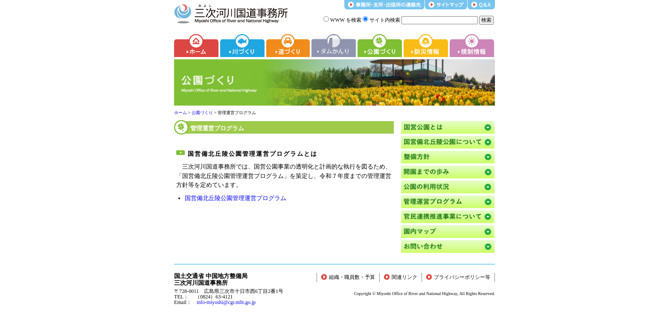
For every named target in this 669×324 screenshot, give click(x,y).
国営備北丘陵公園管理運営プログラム (235, 198)
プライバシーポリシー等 (458, 277)
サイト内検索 (381, 20)
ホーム (180, 112)
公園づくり (202, 112)
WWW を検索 (342, 20)
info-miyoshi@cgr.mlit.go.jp (226, 302)
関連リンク (400, 277)
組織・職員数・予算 (348, 277)
